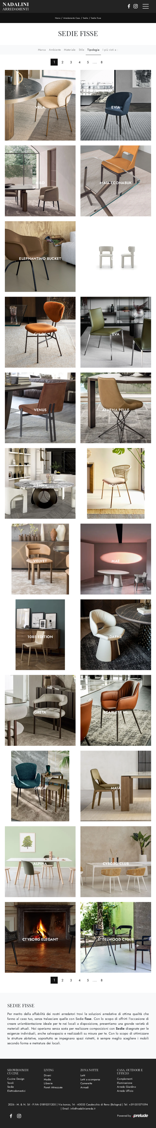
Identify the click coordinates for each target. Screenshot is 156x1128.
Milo (40, 183)
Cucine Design (15, 1079)
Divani (47, 1075)
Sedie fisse (96, 18)
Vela (40, 107)
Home (57, 18)
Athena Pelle (115, 410)
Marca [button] (42, 50)
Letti (82, 1075)
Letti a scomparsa (90, 1079)
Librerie (48, 1083)
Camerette (86, 1083)
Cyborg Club (116, 863)
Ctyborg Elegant (40, 939)
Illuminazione (124, 1083)
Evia (115, 107)
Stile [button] (81, 50)
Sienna (40, 485)
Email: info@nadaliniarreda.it (79, 1108)
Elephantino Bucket (40, 258)
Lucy (115, 258)
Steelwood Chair (116, 939)
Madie (47, 1079)
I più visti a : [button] (110, 50)
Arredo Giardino (126, 1087)
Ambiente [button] (55, 50)
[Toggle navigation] (146, 6)
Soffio (116, 485)
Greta (40, 712)
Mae (116, 561)
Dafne (115, 637)
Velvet (40, 561)
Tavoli (10, 1083)
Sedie (85, 18)
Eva (115, 334)
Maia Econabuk (116, 183)
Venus (40, 410)
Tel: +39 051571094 (136, 1104)
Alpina (40, 863)
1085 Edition (40, 637)
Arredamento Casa (71, 18)
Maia (116, 788)
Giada (40, 788)
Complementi (124, 1079)
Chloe (40, 334)
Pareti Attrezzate (53, 1087)
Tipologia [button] (93, 50)
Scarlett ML (115, 712)
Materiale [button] (69, 50)
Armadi (84, 1087)
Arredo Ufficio (125, 1091)
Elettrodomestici (16, 1091)
